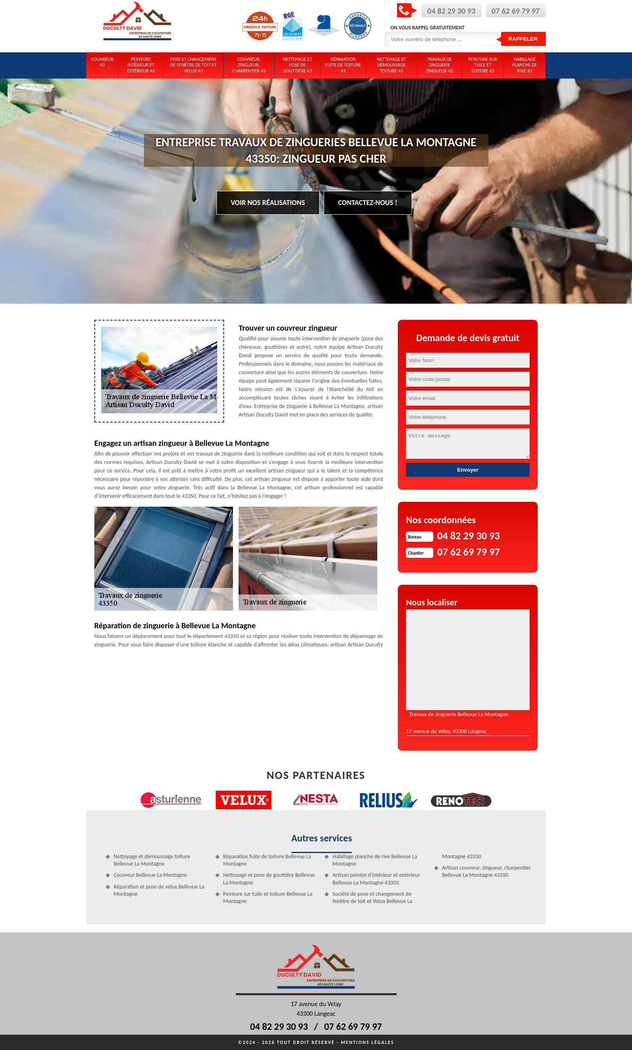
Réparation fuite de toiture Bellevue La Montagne (267, 860)
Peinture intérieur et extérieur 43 (140, 65)
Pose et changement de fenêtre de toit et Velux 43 (193, 65)
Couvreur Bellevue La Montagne (150, 875)
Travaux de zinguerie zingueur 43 (439, 65)
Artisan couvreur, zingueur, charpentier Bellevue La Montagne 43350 (486, 871)
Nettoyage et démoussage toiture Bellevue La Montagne (152, 860)
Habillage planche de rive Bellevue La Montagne (375, 860)
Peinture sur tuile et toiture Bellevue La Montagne (268, 898)
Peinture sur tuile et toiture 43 (482, 65)
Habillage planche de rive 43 (524, 65)
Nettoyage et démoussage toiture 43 (391, 65)
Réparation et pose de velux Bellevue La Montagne (159, 890)
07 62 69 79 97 (516, 11)
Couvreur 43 (102, 62)
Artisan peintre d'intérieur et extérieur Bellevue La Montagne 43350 (376, 879)
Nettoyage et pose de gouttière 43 (297, 65)
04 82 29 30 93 (451, 11)
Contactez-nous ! (367, 202)
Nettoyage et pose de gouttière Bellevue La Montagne (269, 879)
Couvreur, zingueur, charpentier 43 (249, 65)
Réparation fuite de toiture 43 (343, 65)
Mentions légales (367, 1042)
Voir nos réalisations (268, 202)
